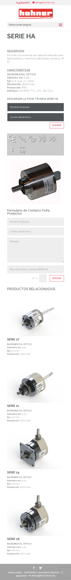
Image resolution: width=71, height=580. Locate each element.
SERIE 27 (13, 339)
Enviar (56, 125)
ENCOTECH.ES (51, 572)
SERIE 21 (13, 406)
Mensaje (35, 250)
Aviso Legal (15, 572)
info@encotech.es (43, 575)
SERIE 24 (13, 472)
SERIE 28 (13, 539)
